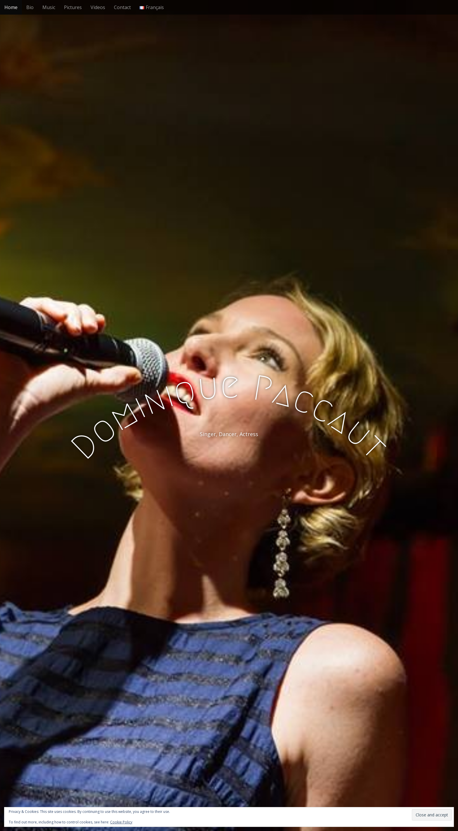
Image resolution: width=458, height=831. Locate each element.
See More (229, 458)
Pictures (73, 7)
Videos (98, 7)
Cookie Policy (121, 822)
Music (48, 7)
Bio (30, 7)
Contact (122, 7)
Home (11, 7)
